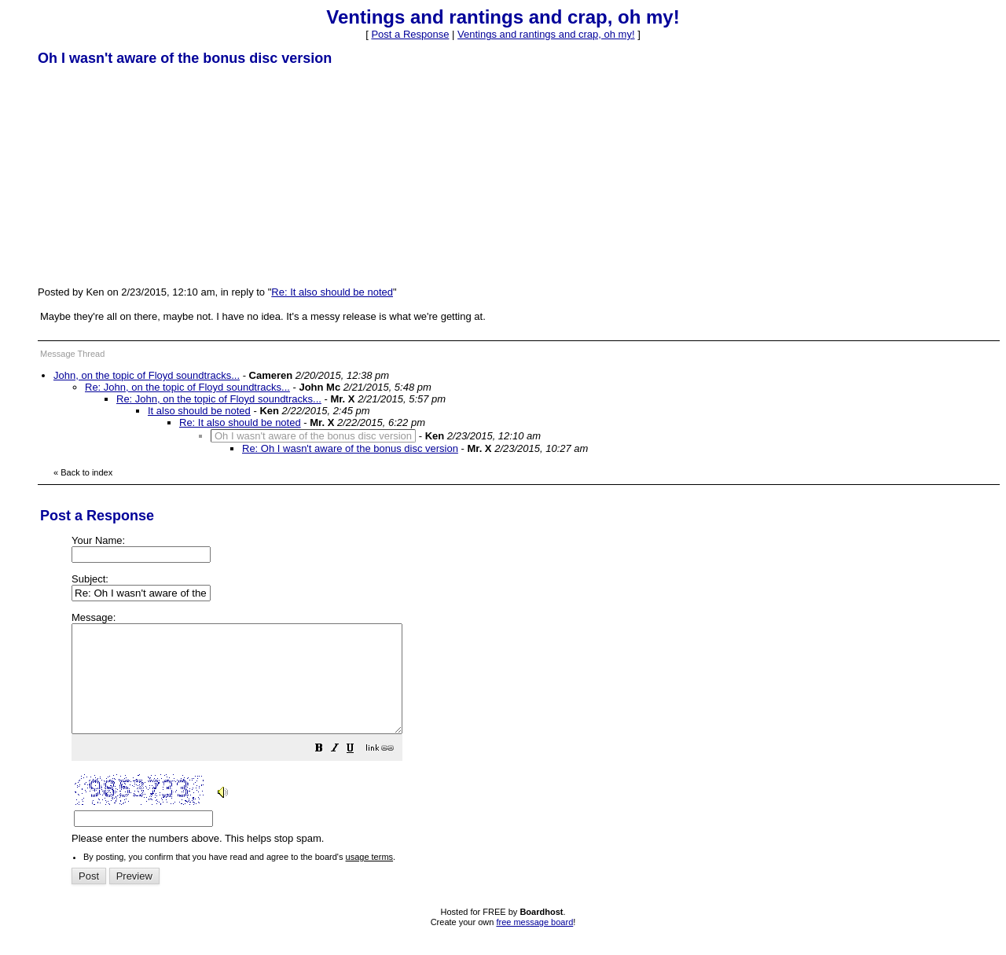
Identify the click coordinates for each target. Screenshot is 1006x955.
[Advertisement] (156, 175)
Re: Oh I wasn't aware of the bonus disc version (350, 448)
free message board (534, 943)
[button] (358, 771)
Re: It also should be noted (332, 292)
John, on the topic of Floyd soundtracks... (146, 375)
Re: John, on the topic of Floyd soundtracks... (187, 387)
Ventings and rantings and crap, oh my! (545, 34)
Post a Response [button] (410, 34)
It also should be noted (199, 411)
